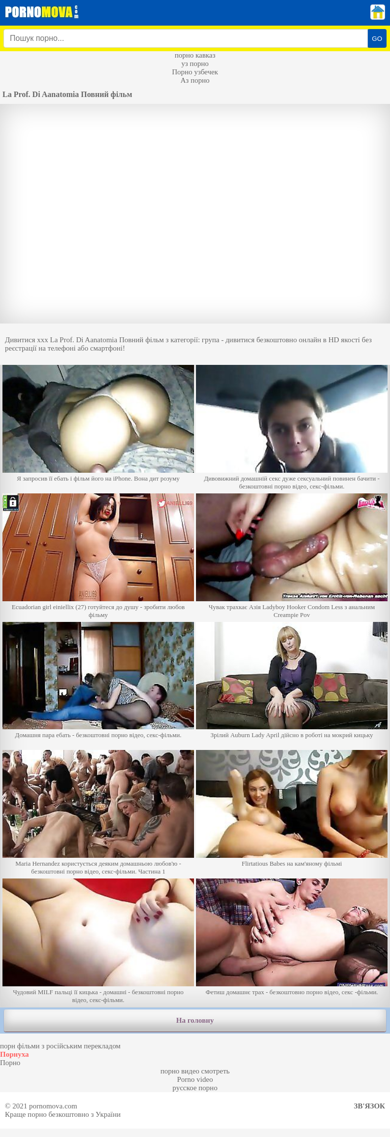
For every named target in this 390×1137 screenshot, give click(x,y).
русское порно (194, 1088)
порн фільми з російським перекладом (60, 1046)
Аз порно (194, 80)
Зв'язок (369, 1106)
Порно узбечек (195, 72)
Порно (10, 1063)
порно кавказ (195, 55)
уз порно (195, 63)
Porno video (195, 1079)
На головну (195, 1020)
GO (377, 38)
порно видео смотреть (195, 1071)
